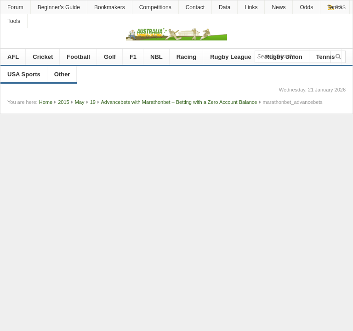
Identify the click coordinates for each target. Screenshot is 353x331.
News (278, 7)
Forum (15, 7)
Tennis (325, 56)
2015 (63, 102)
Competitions (155, 7)
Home (45, 102)
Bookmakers (109, 7)
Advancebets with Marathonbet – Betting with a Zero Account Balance (179, 102)
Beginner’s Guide (59, 7)
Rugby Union (283, 56)
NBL (156, 56)
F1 (133, 56)
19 (93, 102)
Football (78, 56)
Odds (306, 7)
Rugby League (230, 56)
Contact (195, 7)
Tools (13, 21)
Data (224, 7)
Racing (186, 56)
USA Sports (23, 74)
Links (251, 7)
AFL (13, 56)
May (80, 102)
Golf (110, 56)
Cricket (43, 56)
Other (62, 74)
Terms (334, 7)
